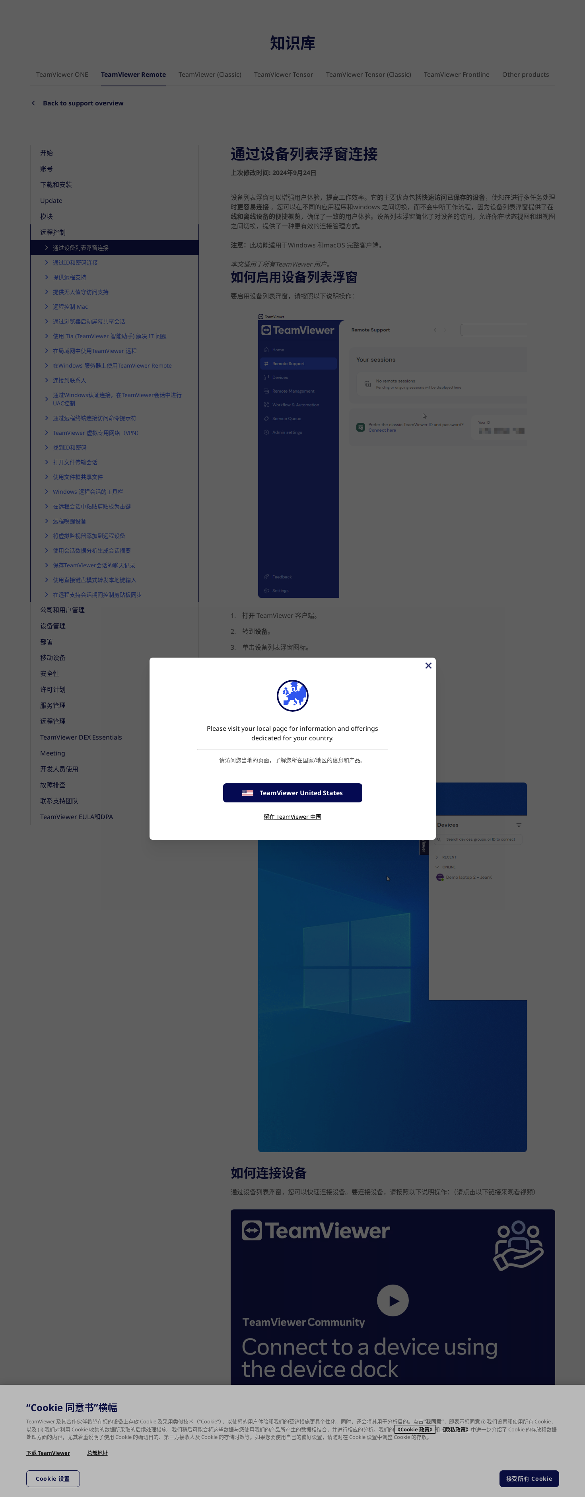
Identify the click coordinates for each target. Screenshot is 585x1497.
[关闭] (428, 666)
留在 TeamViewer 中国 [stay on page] (292, 816)
